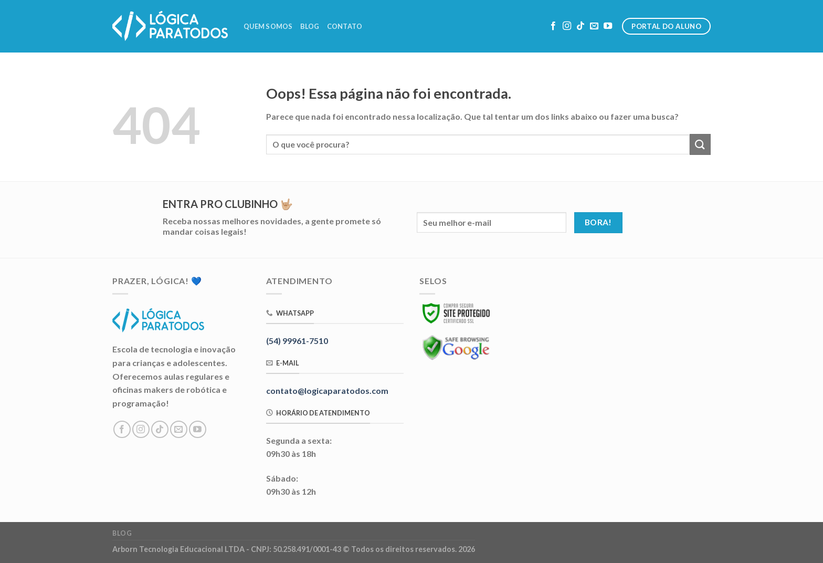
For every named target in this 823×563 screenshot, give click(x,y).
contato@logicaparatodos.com (327, 390)
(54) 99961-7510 (297, 341)
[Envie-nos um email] (594, 26)
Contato (345, 26)
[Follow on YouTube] (608, 26)
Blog (310, 26)
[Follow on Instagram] (567, 26)
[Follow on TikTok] (580, 26)
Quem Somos (268, 26)
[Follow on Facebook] (553, 26)
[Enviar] (700, 144)
